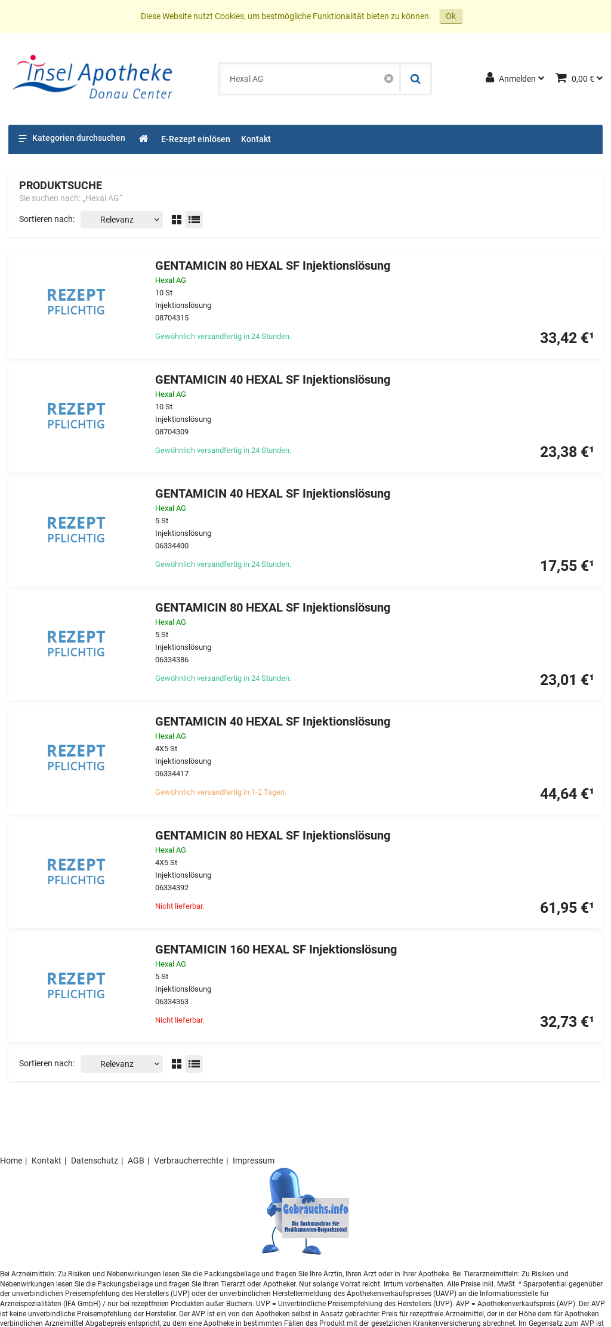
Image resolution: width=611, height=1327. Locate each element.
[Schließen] (388, 79)
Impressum (253, 1160)
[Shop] (144, 139)
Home (11, 1160)
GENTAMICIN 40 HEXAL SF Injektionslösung (272, 380)
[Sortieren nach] (122, 220)
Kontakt (46, 1160)
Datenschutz (94, 1160)
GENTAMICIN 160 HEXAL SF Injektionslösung (276, 949)
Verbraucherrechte (188, 1160)
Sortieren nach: (47, 219)
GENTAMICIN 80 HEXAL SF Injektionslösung (272, 266)
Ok (451, 16)
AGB (136, 1160)
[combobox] (309, 79)
